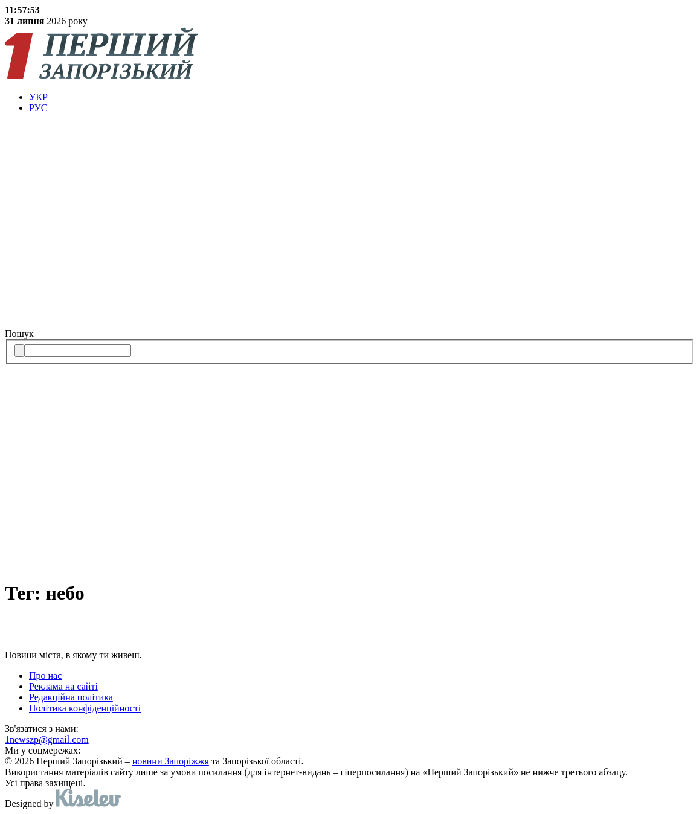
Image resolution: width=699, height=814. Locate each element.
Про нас (45, 675)
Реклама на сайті (63, 686)
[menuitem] (361, 97)
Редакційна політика (71, 697)
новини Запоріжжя (170, 761)
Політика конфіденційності (85, 708)
